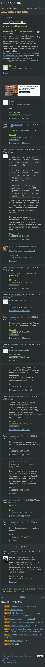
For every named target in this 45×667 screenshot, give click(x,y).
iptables (24, 26)
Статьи (4, 12)
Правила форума (17, 656)
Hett (11, 384)
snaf (11, 255)
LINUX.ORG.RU (11, 3)
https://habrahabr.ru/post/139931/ (22, 251)
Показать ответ (16, 118)
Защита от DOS (14, 22)
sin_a (11, 112)
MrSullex (12, 66)
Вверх (40, 656)
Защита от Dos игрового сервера (23, 622)
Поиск (25, 12)
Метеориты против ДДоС (20, 606)
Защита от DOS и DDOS (20, 626)
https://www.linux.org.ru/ (10, 662)
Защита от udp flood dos (20, 619)
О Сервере (6, 656)
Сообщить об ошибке (9, 660)
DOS (12, 644)
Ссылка (6, 73)
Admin (13, 17)
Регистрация (31, 8)
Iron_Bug (13, 576)
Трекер (18, 12)
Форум (11, 12)
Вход (41, 8)
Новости (4, 8)
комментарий (16, 125)
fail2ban (16, 26)
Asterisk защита (16, 641)
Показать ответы (16, 390)
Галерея (13, 8)
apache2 (9, 26)
